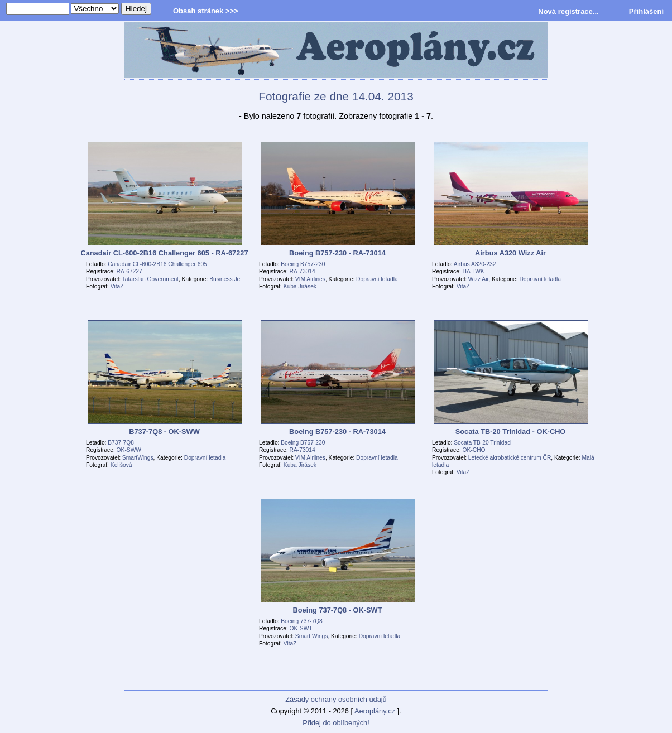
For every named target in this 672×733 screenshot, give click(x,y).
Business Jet (225, 279)
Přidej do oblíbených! (336, 722)
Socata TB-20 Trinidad (482, 443)
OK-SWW (129, 450)
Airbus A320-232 (475, 264)
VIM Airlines (310, 279)
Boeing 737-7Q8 (302, 621)
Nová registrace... (568, 11)
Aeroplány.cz (374, 711)
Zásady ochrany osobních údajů (335, 699)
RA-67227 (129, 271)
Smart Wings (311, 636)
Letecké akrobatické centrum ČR (509, 458)
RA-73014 (302, 271)
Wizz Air (478, 279)
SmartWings (137, 458)
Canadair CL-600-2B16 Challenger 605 (157, 264)
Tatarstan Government (150, 279)
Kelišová (121, 465)
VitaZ (117, 286)
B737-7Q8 (121, 443)
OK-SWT (301, 628)
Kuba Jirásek (300, 286)
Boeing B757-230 (303, 264)
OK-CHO (474, 450)
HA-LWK (473, 271)
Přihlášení (646, 11)
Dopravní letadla (377, 279)
